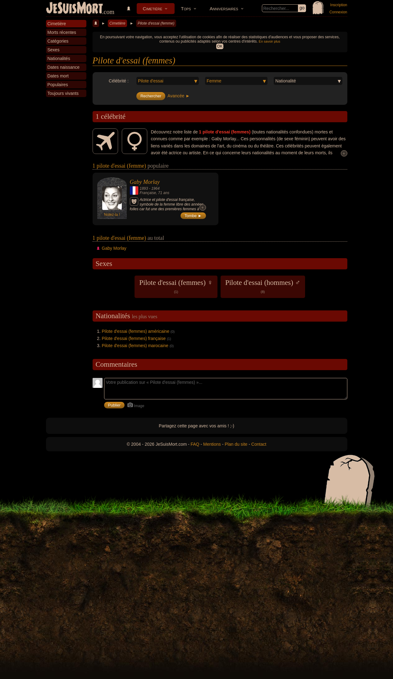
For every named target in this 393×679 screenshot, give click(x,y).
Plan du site (236, 444)
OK (219, 46)
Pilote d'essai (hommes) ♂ (262, 286)
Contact (258, 444)
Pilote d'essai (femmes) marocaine (135, 345)
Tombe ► (193, 215)
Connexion (338, 12)
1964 (155, 188)
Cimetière (152, 8)
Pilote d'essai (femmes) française (134, 338)
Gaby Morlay (145, 182)
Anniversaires (224, 8)
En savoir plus (269, 41)
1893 (144, 188)
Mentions (212, 444)
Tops (186, 8)
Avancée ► (178, 95)
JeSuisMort (74, 9)
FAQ (195, 444)
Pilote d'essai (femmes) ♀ (176, 286)
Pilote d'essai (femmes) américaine (135, 331)
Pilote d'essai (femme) (156, 23)
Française (148, 193)
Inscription (338, 5)
